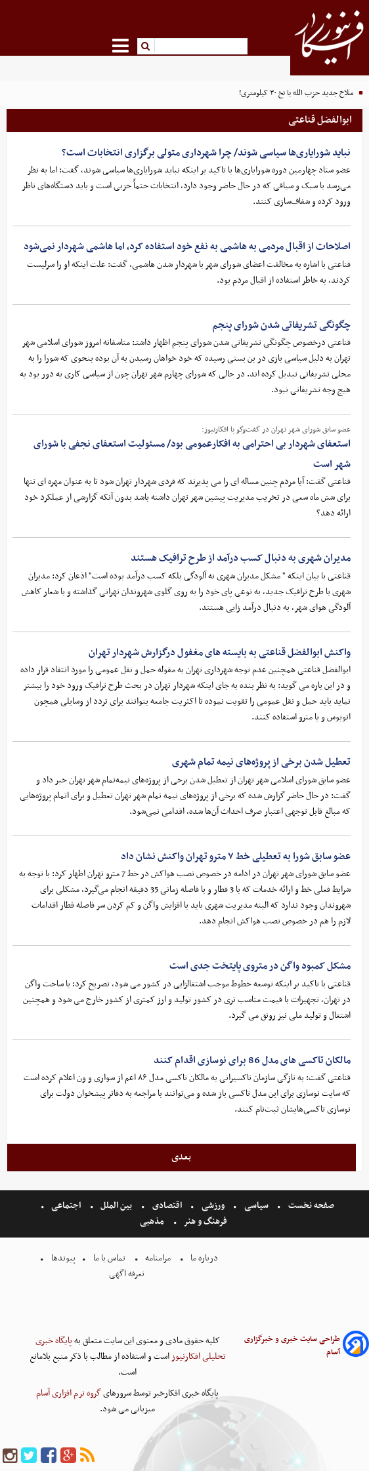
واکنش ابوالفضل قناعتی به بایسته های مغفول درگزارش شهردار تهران (220, 652)
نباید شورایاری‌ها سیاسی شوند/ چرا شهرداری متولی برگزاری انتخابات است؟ (206, 152)
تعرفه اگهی (127, 1273)
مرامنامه (158, 1258)
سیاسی (256, 1205)
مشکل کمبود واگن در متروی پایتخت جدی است (260, 966)
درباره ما (204, 1258)
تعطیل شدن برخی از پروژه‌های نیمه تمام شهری (261, 762)
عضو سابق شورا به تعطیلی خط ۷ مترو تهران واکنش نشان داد (236, 856)
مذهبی (153, 1221)
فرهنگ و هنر (205, 1221)
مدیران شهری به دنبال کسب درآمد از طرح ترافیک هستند (241, 558)
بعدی (181, 1156)
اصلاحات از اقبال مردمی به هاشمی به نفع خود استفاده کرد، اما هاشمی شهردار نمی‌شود (187, 246)
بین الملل (116, 1205)
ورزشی (213, 1205)
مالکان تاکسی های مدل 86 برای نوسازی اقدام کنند (252, 1060)
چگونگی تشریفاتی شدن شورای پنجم (281, 325)
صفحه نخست (310, 1205)
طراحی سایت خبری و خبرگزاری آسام (292, 1346)
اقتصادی (167, 1205)
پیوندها (62, 1258)
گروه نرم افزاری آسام (68, 1393)
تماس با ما (109, 1258)
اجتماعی (66, 1205)
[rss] (87, 1456)
